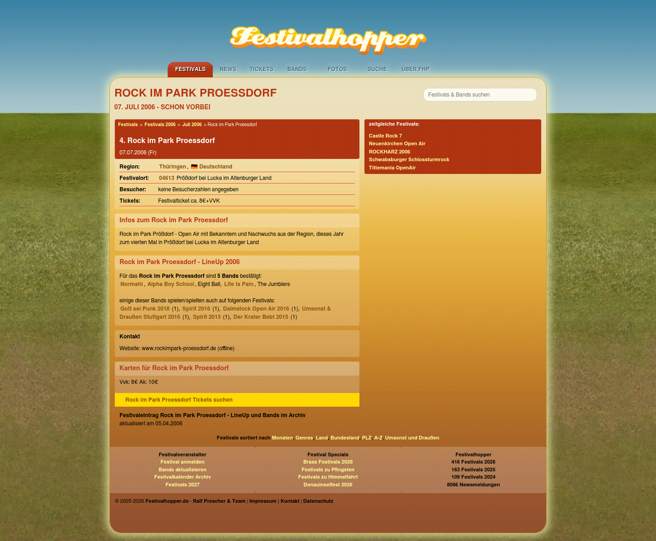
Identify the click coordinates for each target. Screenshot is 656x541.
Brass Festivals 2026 (328, 461)
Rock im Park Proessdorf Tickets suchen (178, 400)
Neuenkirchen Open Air (397, 143)
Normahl (131, 284)
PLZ (367, 437)
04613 (166, 178)
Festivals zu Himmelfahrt (328, 477)
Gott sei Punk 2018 (144, 308)
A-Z (378, 437)
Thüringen (172, 166)
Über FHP (415, 69)
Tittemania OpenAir (392, 167)
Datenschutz (318, 501)
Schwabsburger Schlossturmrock (409, 159)
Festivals (190, 69)
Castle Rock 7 (385, 135)
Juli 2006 (191, 124)
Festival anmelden (182, 461)
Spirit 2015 (206, 317)
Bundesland (344, 437)
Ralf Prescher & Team (219, 501)
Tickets (262, 69)
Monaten (282, 437)
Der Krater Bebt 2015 (261, 317)
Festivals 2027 (182, 484)
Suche (377, 69)
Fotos (337, 69)
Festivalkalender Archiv (182, 477)
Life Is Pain (239, 284)
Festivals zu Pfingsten (328, 469)
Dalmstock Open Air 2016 (256, 308)
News (228, 69)
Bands (297, 69)
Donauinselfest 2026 (327, 484)
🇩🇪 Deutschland (211, 166)
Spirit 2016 (196, 308)
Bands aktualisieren (182, 469)
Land (322, 437)
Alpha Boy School (171, 284)
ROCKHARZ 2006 (389, 151)
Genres (304, 437)
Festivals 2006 (159, 124)
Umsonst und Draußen (412, 437)
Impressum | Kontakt (274, 501)
